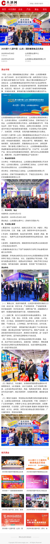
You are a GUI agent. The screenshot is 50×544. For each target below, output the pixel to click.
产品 (28, 9)
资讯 (45, 9)
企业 (20, 9)
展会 (37, 9)
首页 (4, 9)
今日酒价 (12, 9)
